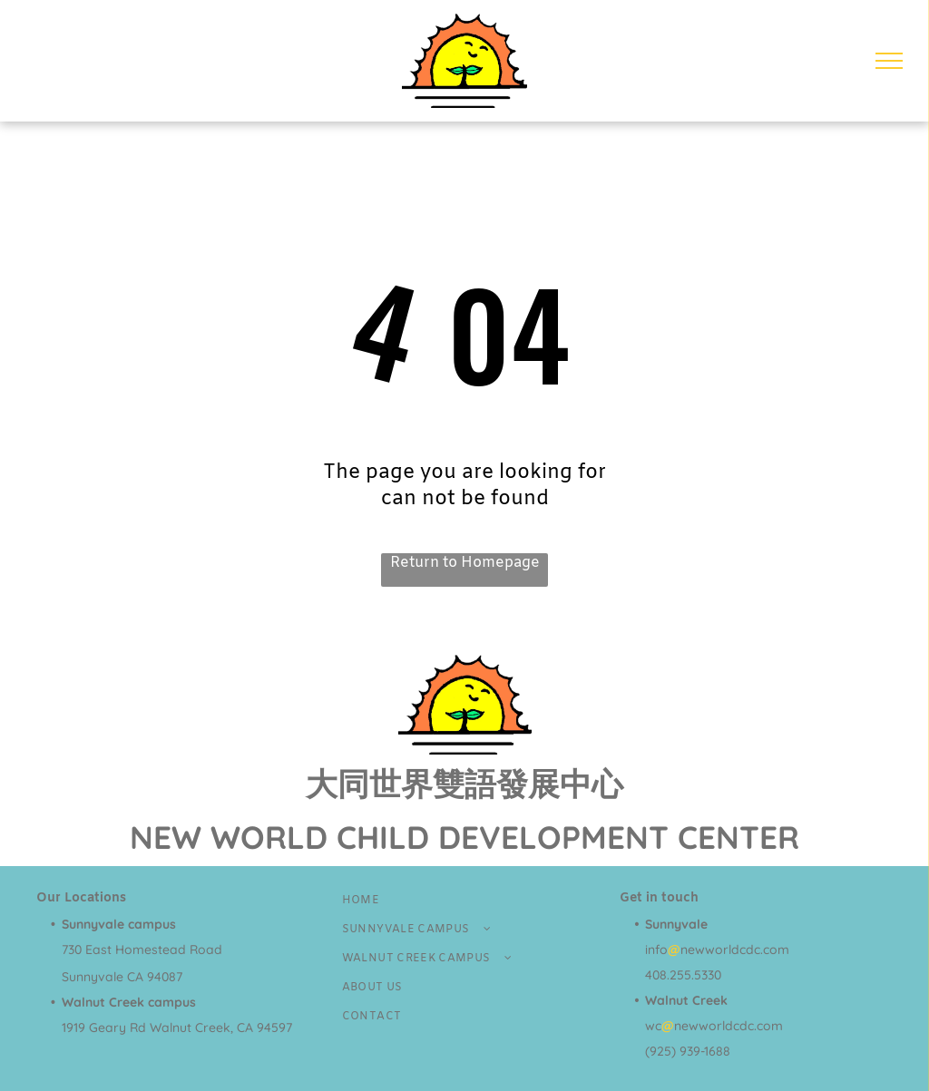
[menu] (889, 60)
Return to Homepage (465, 562)
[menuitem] (465, 900)
